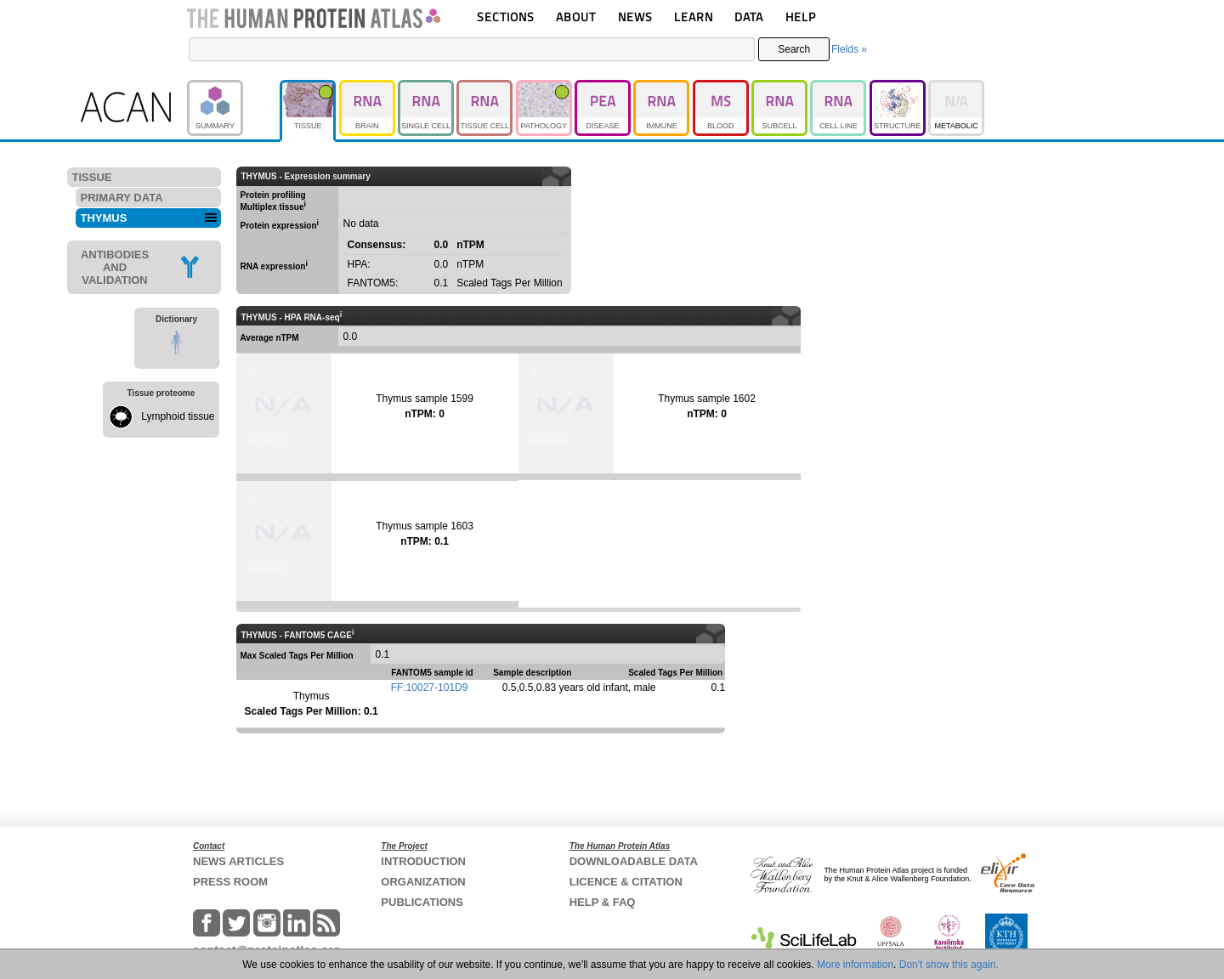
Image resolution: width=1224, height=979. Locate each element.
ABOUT (576, 16)
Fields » (849, 49)
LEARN (693, 16)
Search (794, 49)
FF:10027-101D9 (429, 687)
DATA (748, 16)
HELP (800, 16)
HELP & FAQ (603, 902)
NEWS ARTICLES (238, 861)
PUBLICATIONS (422, 902)
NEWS (635, 16)
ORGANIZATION (423, 881)
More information (855, 965)
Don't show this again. (949, 965)
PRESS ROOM (230, 881)
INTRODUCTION (423, 861)
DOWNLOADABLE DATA (634, 861)
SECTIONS (506, 16)
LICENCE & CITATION (626, 881)
